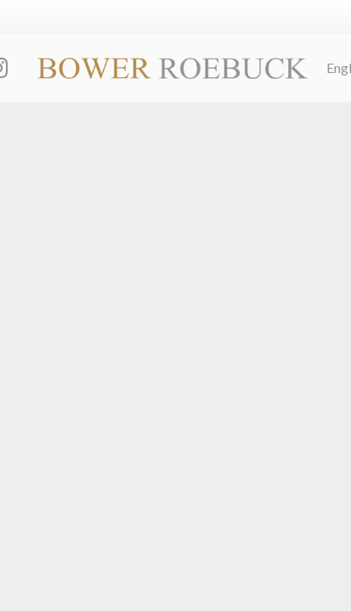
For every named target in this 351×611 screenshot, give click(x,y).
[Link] (172, 68)
